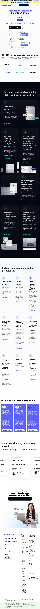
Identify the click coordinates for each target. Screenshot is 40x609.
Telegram (23, 568)
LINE (22, 569)
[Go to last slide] (1, 471)
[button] (37, 5)
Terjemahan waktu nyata (25, 545)
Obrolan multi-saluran (24, 536)
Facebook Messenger (23, 561)
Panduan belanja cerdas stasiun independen (32, 541)
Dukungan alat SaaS (31, 546)
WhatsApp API (31, 555)
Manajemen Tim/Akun (31, 553)
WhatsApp (23, 564)
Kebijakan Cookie (8, 607)
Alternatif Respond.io (31, 566)
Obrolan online (24, 541)
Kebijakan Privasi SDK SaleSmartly (24, 587)
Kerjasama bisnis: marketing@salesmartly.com (34, 578)
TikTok (23, 571)
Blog (30, 560)
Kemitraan (23, 576)
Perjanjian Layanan (25, 578)
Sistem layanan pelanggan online (25, 547)
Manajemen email (32, 547)
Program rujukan (32, 561)
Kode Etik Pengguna (23, 580)
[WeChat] (27, 599)
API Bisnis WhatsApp (23, 566)
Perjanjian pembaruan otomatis (24, 584)
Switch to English (29, 0)
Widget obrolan (24, 558)
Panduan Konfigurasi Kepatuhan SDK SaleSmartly (24, 591)
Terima (33, 605)
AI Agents (23, 549)
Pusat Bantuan (31, 558)
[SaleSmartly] (6, 5)
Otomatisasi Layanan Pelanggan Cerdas (32, 550)
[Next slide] (38, 471)
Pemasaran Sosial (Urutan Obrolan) (32, 538)
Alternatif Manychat (31, 564)
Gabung (16, 5)
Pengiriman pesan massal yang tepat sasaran (25, 551)
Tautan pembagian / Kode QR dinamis (25, 554)
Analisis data (24, 542)
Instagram (23, 562)
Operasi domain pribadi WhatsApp (32, 536)
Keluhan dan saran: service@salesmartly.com (33, 575)
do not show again (36, 0)
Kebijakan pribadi (25, 582)
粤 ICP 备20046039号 (7, 601)
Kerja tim (23, 539)
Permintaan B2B (32, 543)
